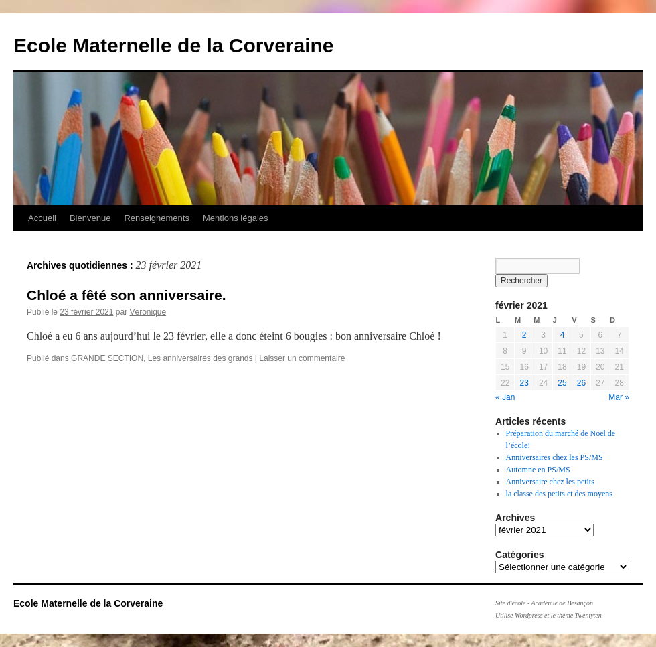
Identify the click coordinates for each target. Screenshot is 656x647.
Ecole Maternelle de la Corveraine (173, 45)
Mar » (618, 397)
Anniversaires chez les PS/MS (554, 457)
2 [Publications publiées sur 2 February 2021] (524, 335)
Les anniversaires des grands (200, 358)
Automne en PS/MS (538, 469)
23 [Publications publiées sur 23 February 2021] (523, 383)
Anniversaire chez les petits (550, 481)
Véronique (147, 312)
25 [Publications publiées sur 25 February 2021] (562, 383)
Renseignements (156, 218)
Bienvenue (90, 218)
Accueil (42, 218)
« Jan (505, 397)
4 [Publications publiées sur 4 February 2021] (562, 335)
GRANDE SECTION (107, 358)
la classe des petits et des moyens (559, 493)
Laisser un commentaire (302, 358)
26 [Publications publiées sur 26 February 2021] (581, 383)
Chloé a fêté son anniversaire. (126, 295)
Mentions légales (235, 218)
